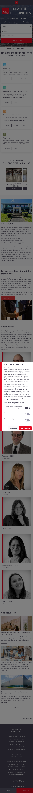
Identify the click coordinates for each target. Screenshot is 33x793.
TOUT (25, 428)
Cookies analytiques (13, 414)
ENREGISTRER (13, 428)
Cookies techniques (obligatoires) (13, 408)
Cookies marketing (13, 420)
